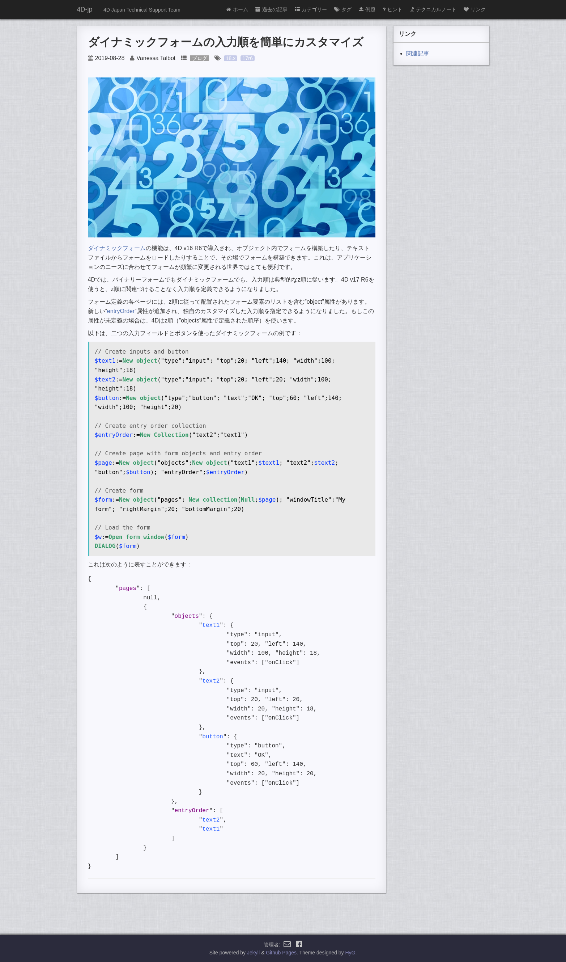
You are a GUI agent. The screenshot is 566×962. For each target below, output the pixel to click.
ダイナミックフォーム (117, 248)
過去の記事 (271, 9)
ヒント (393, 9)
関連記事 (417, 53)
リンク (475, 9)
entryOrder (121, 311)
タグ (343, 9)
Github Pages (281, 952)
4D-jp (85, 9)
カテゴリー (311, 9)
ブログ (199, 58)
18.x (230, 58)
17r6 (247, 58)
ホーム (237, 9)
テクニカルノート (433, 9)
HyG (350, 952)
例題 (367, 9)
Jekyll (253, 952)
